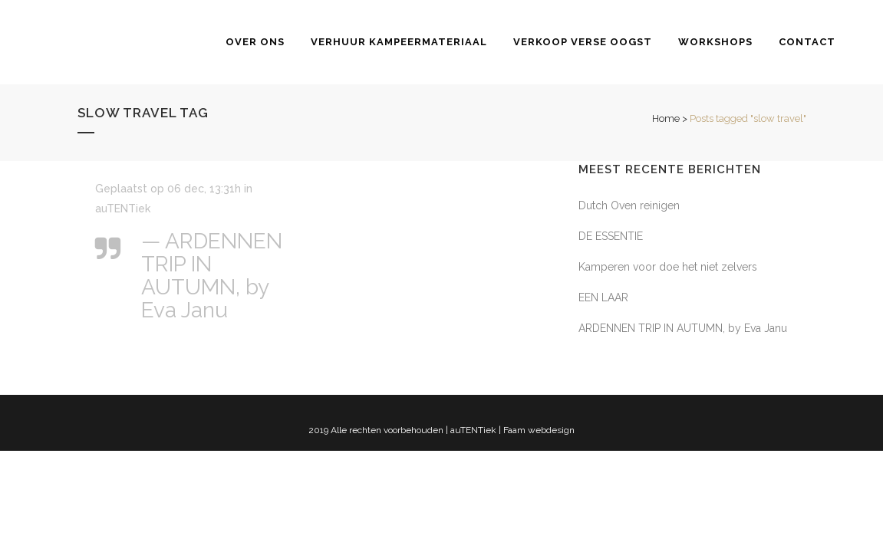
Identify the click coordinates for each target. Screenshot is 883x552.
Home (666, 118)
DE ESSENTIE (610, 236)
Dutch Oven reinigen (629, 205)
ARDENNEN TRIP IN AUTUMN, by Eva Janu (682, 328)
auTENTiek (122, 208)
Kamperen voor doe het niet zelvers (667, 267)
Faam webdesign (539, 430)
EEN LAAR (603, 297)
